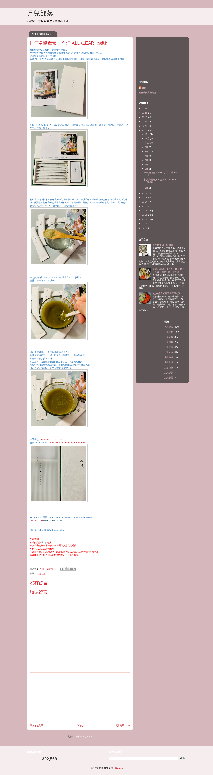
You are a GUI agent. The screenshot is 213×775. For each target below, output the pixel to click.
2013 (145, 219)
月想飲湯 (168, 362)
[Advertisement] (80, 696)
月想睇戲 (168, 372)
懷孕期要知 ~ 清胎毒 (163, 245)
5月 (147, 164)
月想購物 (168, 367)
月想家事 (168, 347)
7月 (147, 155)
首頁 (80, 725)
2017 (145, 202)
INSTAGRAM (36, 520)
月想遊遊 (168, 357)
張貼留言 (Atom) (84, 736)
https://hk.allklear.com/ (52, 439)
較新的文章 (36, 725)
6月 (147, 160)
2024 (145, 113)
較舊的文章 (123, 725)
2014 (145, 215)
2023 (145, 117)
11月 (147, 138)
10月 (147, 142)
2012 (145, 223)
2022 (145, 121)
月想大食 (168, 337)
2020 (145, 130)
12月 (147, 134)
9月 (147, 147)
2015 (145, 210)
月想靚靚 (41, 573)
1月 (147, 188)
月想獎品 (168, 377)
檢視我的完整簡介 (147, 92)
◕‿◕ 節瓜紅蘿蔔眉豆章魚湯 (166, 293)
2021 (145, 126)
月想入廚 (168, 352)
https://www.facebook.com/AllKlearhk (67, 442)
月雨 (144, 88)
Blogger (119, 768)
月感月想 (168, 332)
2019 (145, 193)
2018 (145, 197)
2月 (147, 168)
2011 (145, 228)
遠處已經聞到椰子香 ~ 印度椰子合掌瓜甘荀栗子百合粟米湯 (168, 270)
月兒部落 (40, 13)
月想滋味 (168, 342)
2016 (145, 206)
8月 (147, 151)
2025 (145, 108)
